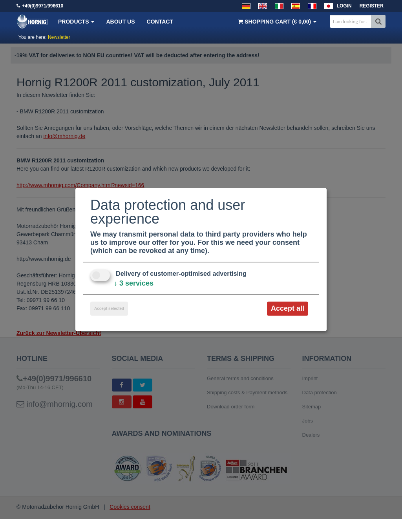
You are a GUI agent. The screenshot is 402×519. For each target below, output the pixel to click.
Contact (160, 21)
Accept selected (109, 308)
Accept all (287, 308)
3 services (133, 283)
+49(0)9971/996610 (42, 6)
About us (120, 21)
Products (76, 21)
